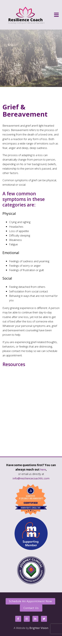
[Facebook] (18, 619)
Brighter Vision (38, 628)
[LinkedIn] (35, 619)
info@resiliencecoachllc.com (31, 478)
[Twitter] (44, 619)
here (43, 469)
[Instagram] (27, 619)
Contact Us (31, 608)
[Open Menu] (56, 14)
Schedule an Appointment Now (30, 601)
